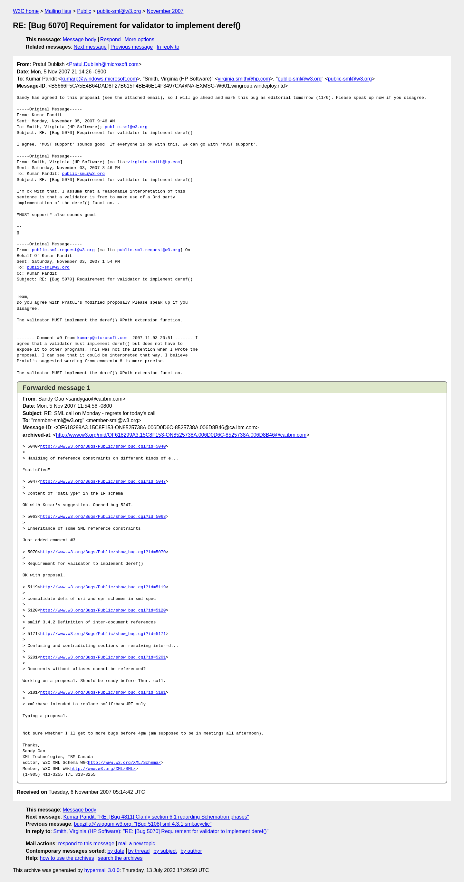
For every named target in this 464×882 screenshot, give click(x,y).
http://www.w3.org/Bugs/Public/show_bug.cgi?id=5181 (103, 693)
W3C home (26, 11)
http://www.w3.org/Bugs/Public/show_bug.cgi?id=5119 (103, 587)
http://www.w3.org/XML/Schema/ (124, 763)
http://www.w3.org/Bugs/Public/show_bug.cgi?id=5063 (103, 517)
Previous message (132, 47)
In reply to (168, 47)
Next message (90, 47)
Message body (79, 39)
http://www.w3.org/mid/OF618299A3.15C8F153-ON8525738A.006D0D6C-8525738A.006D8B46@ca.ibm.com (181, 435)
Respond (110, 39)
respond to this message (86, 843)
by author (191, 851)
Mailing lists (57, 11)
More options (140, 39)
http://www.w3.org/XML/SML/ (103, 769)
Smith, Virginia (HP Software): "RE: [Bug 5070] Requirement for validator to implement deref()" (160, 831)
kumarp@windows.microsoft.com (99, 78)
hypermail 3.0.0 (101, 870)
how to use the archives (67, 858)
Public (84, 11)
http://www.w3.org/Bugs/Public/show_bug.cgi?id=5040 (103, 447)
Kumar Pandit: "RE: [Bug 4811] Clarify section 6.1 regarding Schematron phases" (156, 817)
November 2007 (165, 11)
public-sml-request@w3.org (63, 250)
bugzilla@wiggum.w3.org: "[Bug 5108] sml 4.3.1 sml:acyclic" (142, 824)
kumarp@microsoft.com (102, 338)
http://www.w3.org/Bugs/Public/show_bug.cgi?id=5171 (103, 634)
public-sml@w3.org (119, 11)
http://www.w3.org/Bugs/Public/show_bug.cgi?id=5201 (103, 657)
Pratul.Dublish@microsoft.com (103, 64)
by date (115, 851)
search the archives (120, 858)
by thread (139, 851)
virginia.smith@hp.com (244, 78)
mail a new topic (136, 843)
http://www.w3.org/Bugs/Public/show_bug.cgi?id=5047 (103, 482)
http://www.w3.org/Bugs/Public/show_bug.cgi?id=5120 (103, 610)
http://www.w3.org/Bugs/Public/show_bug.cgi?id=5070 (103, 552)
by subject (165, 851)
